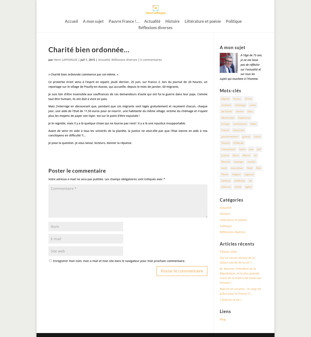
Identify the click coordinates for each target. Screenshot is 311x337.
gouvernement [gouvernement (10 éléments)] (229, 136)
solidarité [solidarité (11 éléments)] (239, 180)
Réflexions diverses (155, 28)
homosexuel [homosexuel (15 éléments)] (228, 149)
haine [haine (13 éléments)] (257, 136)
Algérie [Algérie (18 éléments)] (225, 98)
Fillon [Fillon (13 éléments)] (253, 124)
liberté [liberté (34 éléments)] (246, 155)
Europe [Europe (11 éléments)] (225, 124)
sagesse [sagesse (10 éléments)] (249, 174)
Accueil (71, 22)
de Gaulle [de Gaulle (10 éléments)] (226, 111)
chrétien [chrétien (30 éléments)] (226, 105)
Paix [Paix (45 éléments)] (258, 168)
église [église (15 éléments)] (248, 186)
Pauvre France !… (124, 22)
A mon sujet (93, 22)
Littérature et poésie (203, 22)
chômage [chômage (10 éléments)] (240, 105)
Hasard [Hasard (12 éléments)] (225, 143)
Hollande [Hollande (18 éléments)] (238, 143)
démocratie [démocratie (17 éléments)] (227, 117)
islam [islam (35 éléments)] (242, 149)
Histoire (172, 22)
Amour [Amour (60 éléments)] (237, 98)
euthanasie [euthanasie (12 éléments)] (240, 124)
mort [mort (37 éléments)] (224, 168)
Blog (223, 319)
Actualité (152, 22)
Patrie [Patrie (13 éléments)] (224, 174)
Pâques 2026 (228, 251)
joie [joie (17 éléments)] (251, 149)
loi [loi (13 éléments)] (255, 155)
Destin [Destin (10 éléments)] (240, 111)
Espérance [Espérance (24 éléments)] (244, 117)
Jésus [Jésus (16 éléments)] (236, 155)
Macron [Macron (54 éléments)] (225, 161)
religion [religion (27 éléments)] (236, 174)
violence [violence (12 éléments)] (226, 186)
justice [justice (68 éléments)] (225, 155)
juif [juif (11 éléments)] (259, 149)
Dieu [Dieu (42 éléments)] (250, 111)
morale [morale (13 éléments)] (251, 161)
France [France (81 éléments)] (225, 130)
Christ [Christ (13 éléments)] (248, 98)
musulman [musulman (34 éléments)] (237, 168)
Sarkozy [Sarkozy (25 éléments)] (225, 180)
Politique (234, 22)
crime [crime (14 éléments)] (253, 105)
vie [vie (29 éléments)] (250, 180)
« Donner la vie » (231, 300)
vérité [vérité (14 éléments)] (238, 186)
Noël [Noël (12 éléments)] (249, 168)
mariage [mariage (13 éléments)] (238, 161)
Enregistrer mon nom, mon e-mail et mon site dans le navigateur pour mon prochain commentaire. (119, 261)
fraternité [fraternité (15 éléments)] (238, 130)
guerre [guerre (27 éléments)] (246, 136)
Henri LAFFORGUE (65, 60)
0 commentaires (151, 60)
